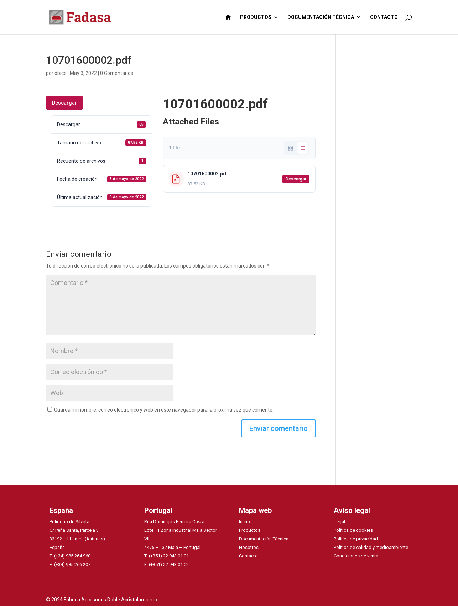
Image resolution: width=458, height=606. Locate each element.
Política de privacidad (356, 538)
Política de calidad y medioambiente (371, 547)
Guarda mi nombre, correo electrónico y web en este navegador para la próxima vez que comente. (164, 410)
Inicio (244, 521)
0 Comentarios (116, 73)
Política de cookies (353, 530)
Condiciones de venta (356, 556)
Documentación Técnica (263, 538)
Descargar (64, 103)
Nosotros (249, 547)
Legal (339, 521)
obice (60, 73)
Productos (249, 530)
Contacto (248, 556)
